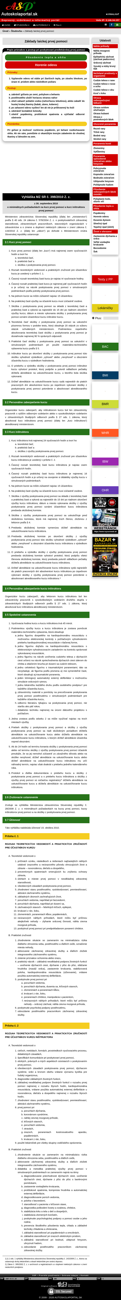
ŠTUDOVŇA (21, 25)
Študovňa (16, 31)
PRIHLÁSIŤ (112, 14)
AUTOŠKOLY (41, 25)
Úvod (6, 31)
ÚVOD (6, 25)
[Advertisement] (46, 168)
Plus (57, 25)
